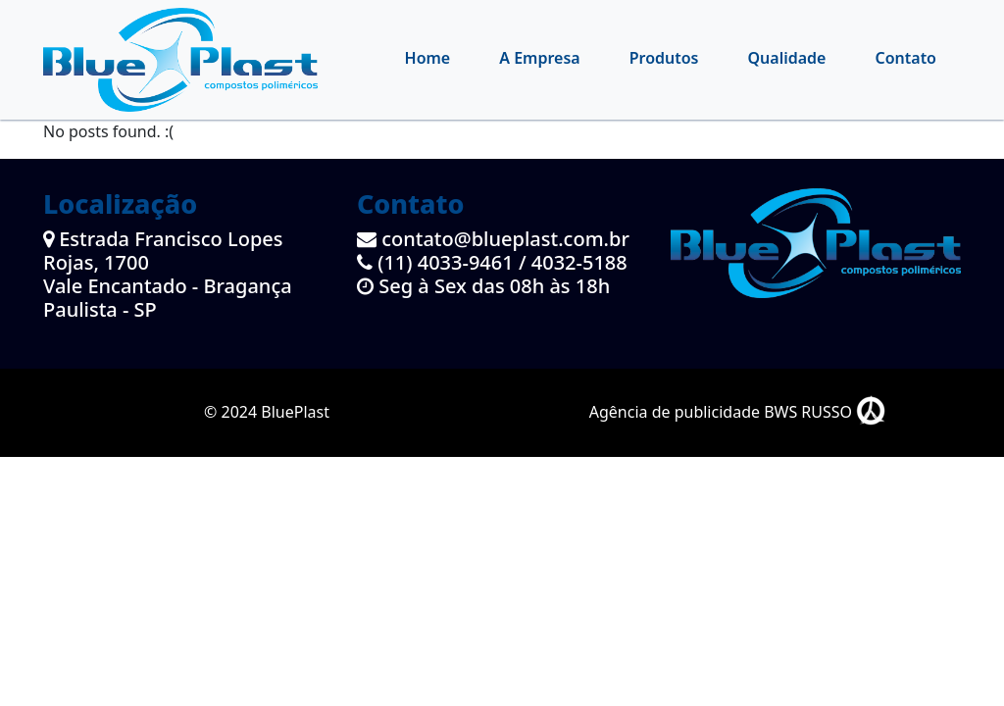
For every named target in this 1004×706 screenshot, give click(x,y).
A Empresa (539, 58)
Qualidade (787, 58)
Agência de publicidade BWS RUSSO (737, 412)
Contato (905, 58)
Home (428, 58)
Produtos (664, 58)
